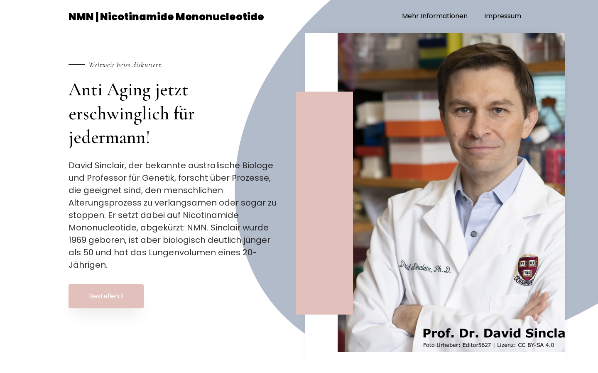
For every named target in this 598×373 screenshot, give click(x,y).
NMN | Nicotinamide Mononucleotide (166, 17)
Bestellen (106, 296)
